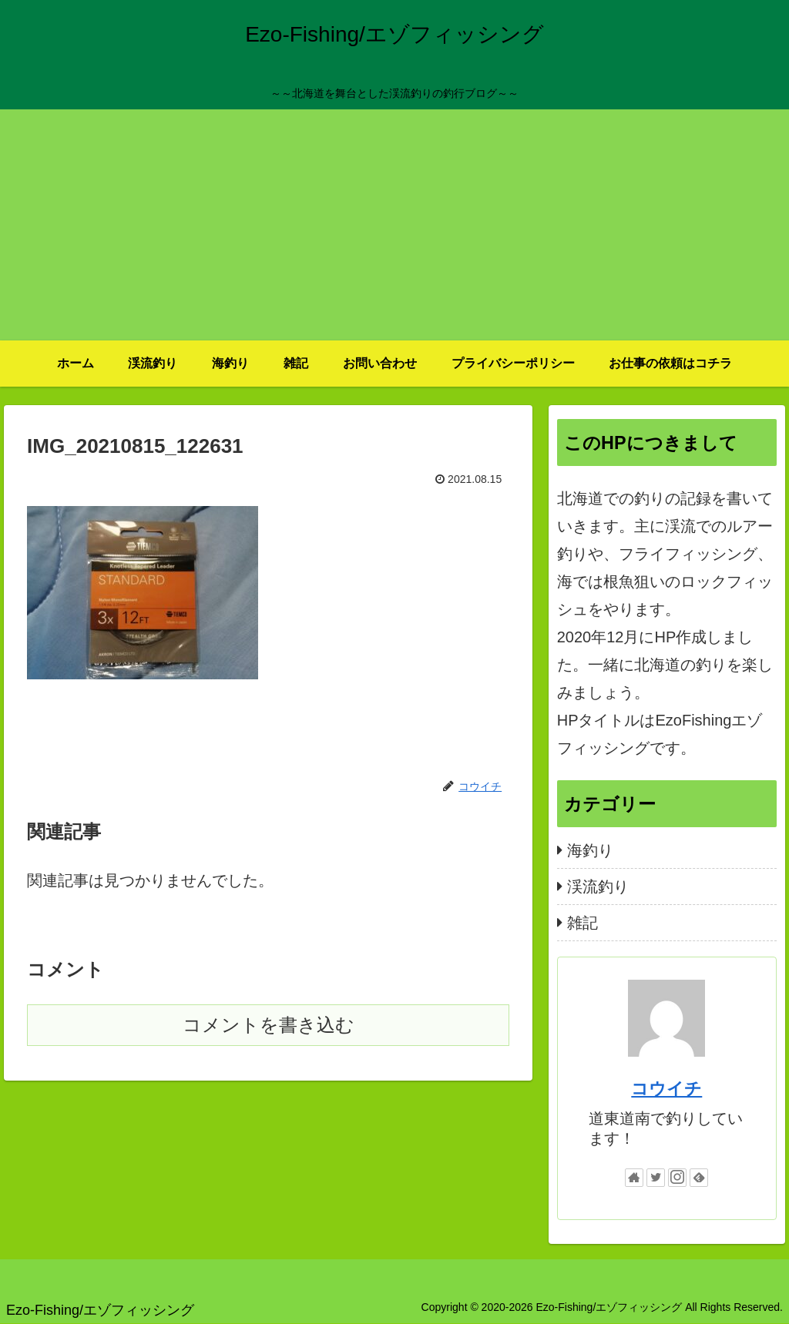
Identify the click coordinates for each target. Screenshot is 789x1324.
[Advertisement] (394, 225)
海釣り (590, 850)
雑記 (582, 922)
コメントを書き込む (268, 1024)
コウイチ (666, 1088)
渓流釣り (598, 886)
